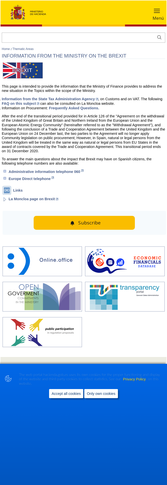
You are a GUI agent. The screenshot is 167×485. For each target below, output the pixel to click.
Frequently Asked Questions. (74, 108)
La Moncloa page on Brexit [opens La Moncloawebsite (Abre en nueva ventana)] (33, 199)
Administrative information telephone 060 (46, 171)
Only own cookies (101, 394)
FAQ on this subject (20, 103)
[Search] (83, 38)
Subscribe (89, 222)
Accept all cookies (66, 394)
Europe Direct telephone (31, 178)
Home (6, 49)
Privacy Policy (135, 379)
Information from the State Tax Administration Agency (50, 99)
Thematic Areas (22, 49)
